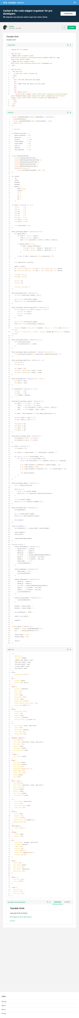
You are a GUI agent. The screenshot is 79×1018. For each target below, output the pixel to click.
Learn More (68, 14)
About (4, 1009)
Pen (12, 917)
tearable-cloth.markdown (16, 902)
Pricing (4, 1013)
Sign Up (4, 1001)
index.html (11, 45)
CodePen (29, 917)
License (12, 921)
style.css (11, 649)
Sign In (4, 1005)
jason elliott (19, 917)
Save (71, 27)
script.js (10, 112)
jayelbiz (11, 26)
